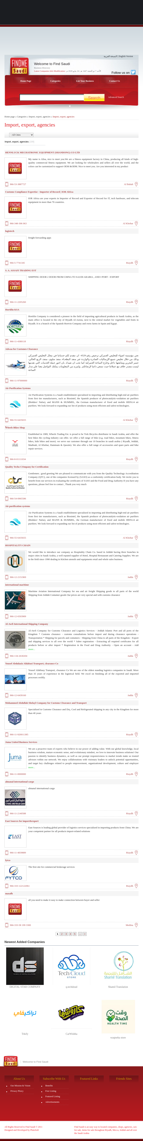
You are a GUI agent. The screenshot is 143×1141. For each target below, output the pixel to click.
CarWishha (71, 1034)
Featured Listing (52, 1096)
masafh (9, 893)
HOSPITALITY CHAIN (17, 545)
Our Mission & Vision (20, 1085)
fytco (7, 860)
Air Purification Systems (18, 388)
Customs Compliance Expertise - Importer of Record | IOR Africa (39, 191)
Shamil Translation (118, 987)
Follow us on (124, 72)
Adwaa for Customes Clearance (21, 349)
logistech (9, 231)
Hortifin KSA (12, 309)
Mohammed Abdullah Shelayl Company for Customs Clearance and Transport (46, 702)
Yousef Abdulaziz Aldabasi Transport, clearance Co (31, 663)
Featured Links (89, 1078)
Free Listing (50, 1091)
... (80, 934)
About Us (19, 1078)
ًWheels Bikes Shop (15, 427)
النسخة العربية (110, 56)
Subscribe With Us (54, 1078)
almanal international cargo (19, 781)
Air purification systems (17, 506)
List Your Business (85, 81)
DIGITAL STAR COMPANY (24, 987)
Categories (55, 81)
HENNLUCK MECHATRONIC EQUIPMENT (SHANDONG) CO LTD (42, 152)
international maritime (17, 584)
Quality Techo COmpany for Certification (26, 466)
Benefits (49, 1085)
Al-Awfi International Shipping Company (26, 624)
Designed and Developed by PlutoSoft (21, 1130)
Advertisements (52, 1102)
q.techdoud (71, 987)
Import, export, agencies (39, 116)
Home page (9, 116)
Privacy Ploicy (16, 1091)
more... (31, 649)
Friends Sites (124, 1078)
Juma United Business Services (21, 742)
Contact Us (114, 81)
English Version (126, 56)
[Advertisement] (71, 29)
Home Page (25, 81)
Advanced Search (116, 97)
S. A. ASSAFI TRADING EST (20, 270)
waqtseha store (118, 1037)
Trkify (25, 1034)
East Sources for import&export (22, 821)
